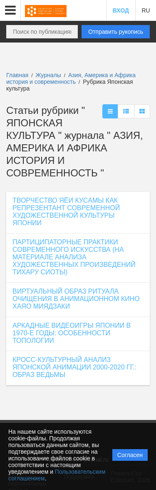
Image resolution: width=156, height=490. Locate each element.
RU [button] (145, 10)
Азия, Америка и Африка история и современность (71, 78)
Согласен (130, 455)
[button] (10, 10)
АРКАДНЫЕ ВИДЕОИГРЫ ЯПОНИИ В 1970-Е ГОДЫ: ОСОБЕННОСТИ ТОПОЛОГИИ (71, 333)
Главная (17, 75)
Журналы (48, 75)
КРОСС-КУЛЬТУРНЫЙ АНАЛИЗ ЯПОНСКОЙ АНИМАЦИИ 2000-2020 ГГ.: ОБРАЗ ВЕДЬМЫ (74, 367)
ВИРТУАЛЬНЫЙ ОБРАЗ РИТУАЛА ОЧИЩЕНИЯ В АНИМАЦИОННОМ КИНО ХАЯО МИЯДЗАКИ (76, 299)
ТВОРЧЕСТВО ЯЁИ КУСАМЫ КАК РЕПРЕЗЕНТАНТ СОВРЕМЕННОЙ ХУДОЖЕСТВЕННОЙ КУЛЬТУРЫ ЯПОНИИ (66, 211)
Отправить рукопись (115, 31)
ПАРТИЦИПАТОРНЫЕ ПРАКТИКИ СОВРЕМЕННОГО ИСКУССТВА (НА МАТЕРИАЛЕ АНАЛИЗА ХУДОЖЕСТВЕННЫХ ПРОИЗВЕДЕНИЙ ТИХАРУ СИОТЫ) (74, 257)
